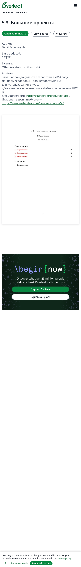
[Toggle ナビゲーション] (75, 5)
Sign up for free (40, 289)
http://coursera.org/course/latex (47, 96)
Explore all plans (40, 297)
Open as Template (15, 33)
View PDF (61, 33)
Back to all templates (15, 12)
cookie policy (64, 558)
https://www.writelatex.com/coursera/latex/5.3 (33, 103)
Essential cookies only (16, 563)
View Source (41, 33)
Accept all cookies (41, 563)
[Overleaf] (12, 5)
